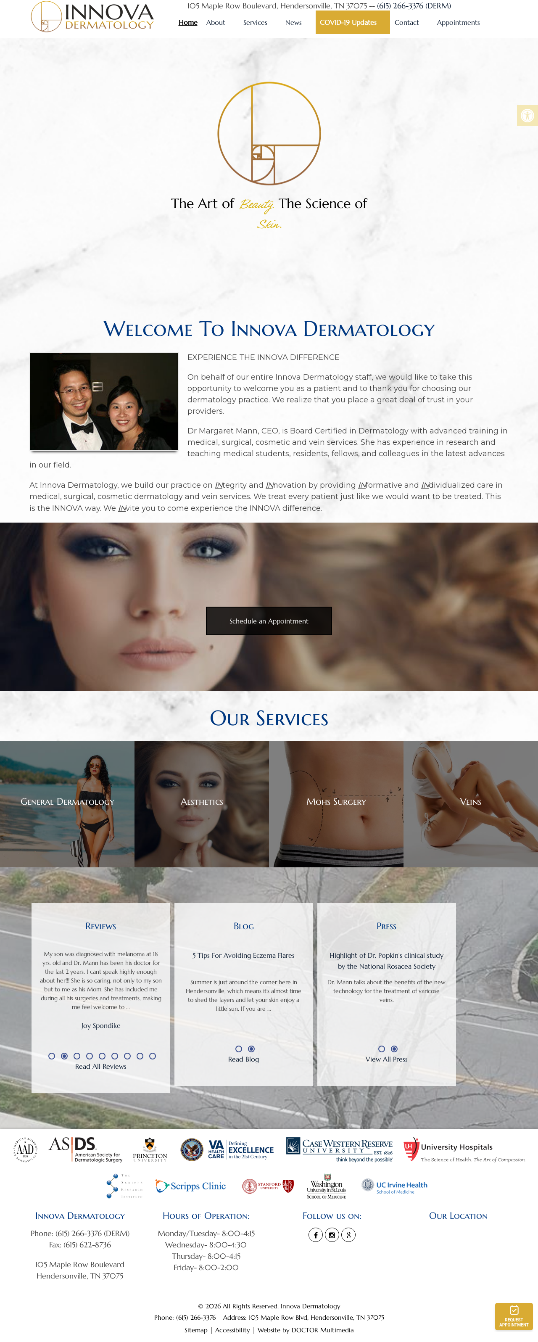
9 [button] (152, 1056)
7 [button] (127, 1056)
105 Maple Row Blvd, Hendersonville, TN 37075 (316, 1317)
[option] (101, 999)
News (293, 22)
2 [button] (64, 1056)
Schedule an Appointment (269, 621)
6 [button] (114, 1056)
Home (188, 22)
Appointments (458, 22)
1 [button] (51, 1056)
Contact (407, 22)
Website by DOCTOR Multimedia (306, 1330)
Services (255, 22)
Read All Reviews (101, 1066)
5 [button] (102, 1056)
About (215, 22)
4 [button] (89, 1056)
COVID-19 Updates (348, 22)
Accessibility (232, 1330)
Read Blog (243, 1059)
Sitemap (196, 1330)
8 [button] (140, 1056)
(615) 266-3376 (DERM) (414, 6)
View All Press (387, 1059)
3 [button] (77, 1056)
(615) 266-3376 (197, 1317)
